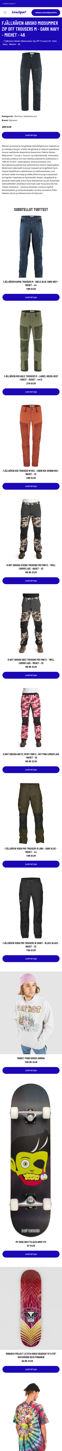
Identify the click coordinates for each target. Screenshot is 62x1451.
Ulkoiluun (18, 116)
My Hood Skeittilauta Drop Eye (31, 1241)
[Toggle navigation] (5, 12)
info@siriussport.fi (9, 4)
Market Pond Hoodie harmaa (31, 1058)
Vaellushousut (30, 116)
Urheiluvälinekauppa (46, 12)
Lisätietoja (31, 135)
